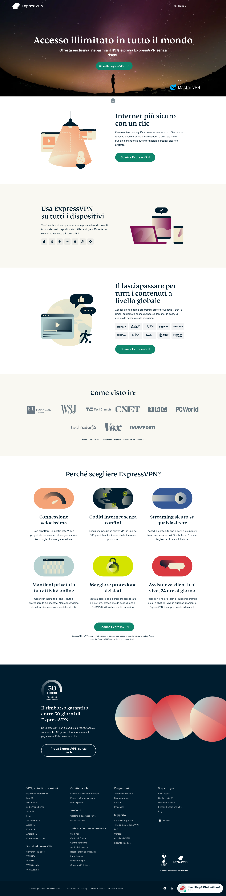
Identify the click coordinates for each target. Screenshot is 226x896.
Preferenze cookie (115, 888)
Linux (29, 816)
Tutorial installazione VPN (126, 825)
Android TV (31, 833)
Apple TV (30, 825)
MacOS (29, 798)
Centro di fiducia (78, 838)
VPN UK (30, 860)
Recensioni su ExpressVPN (83, 851)
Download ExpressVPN (37, 793)
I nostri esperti (77, 856)
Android (30, 811)
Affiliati (117, 802)
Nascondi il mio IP (166, 802)
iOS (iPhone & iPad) (35, 807)
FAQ (116, 829)
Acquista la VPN (122, 838)
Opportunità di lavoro (80, 865)
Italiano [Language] (182, 6)
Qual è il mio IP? (165, 798)
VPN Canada (32, 865)
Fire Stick (30, 829)
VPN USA (30, 856)
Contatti (118, 833)
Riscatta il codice (122, 843)
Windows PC (32, 802)
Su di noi (74, 833)
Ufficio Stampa (77, 860)
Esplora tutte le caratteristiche (84, 793)
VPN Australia (33, 869)
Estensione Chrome (35, 838)
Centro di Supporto (123, 820)
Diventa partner (121, 798)
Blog (160, 811)
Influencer (119, 807)
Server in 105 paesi (35, 851)
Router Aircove (77, 820)
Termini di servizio (97, 888)
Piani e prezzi (76, 802)
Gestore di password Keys (83, 816)
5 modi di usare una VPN (170, 807)
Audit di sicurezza (79, 847)
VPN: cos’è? (164, 793)
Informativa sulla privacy (77, 888)
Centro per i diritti (78, 842)
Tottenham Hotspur (123, 793)
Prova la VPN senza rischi (82, 798)
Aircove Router (33, 820)
